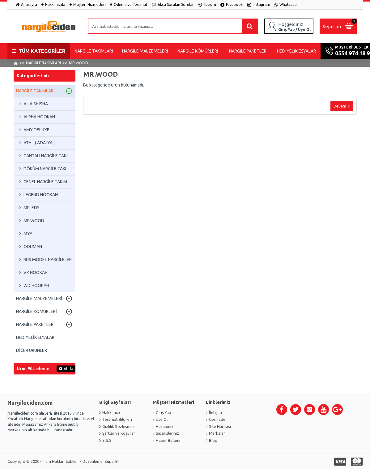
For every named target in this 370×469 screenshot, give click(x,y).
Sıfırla (68, 368)
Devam (340, 106)
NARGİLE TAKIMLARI (43, 63)
